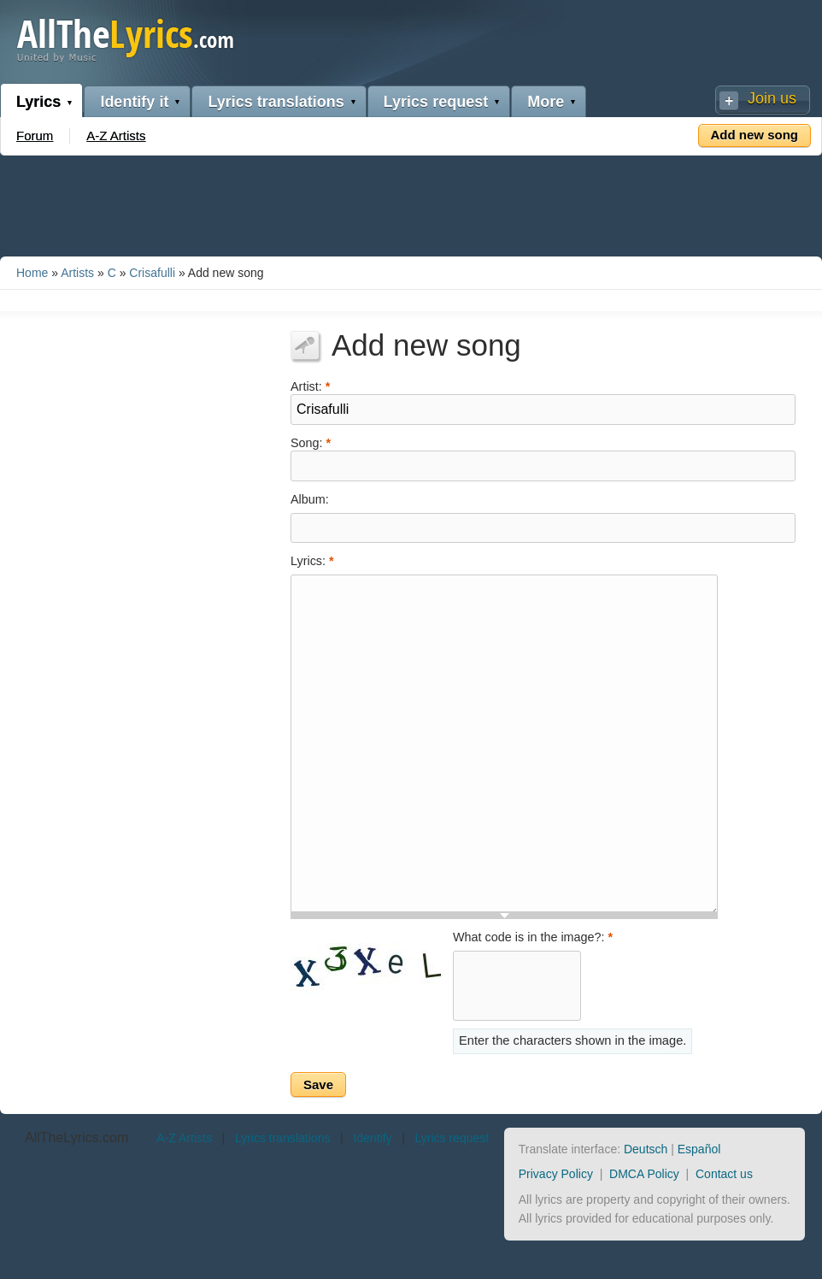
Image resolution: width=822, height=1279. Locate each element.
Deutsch (645, 1149)
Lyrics (38, 101)
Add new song (755, 134)
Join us (772, 98)
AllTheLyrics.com (76, 1137)
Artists (77, 273)
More (545, 101)
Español (699, 1149)
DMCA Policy (644, 1174)
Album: (310, 499)
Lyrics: (312, 561)
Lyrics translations (275, 101)
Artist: (310, 385)
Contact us (724, 1174)
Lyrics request (436, 101)
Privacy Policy (556, 1174)
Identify (372, 1138)
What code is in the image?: (533, 937)
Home (32, 273)
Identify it (134, 101)
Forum (34, 135)
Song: (311, 441)
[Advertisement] (411, 202)
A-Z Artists (115, 135)
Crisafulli (152, 273)
